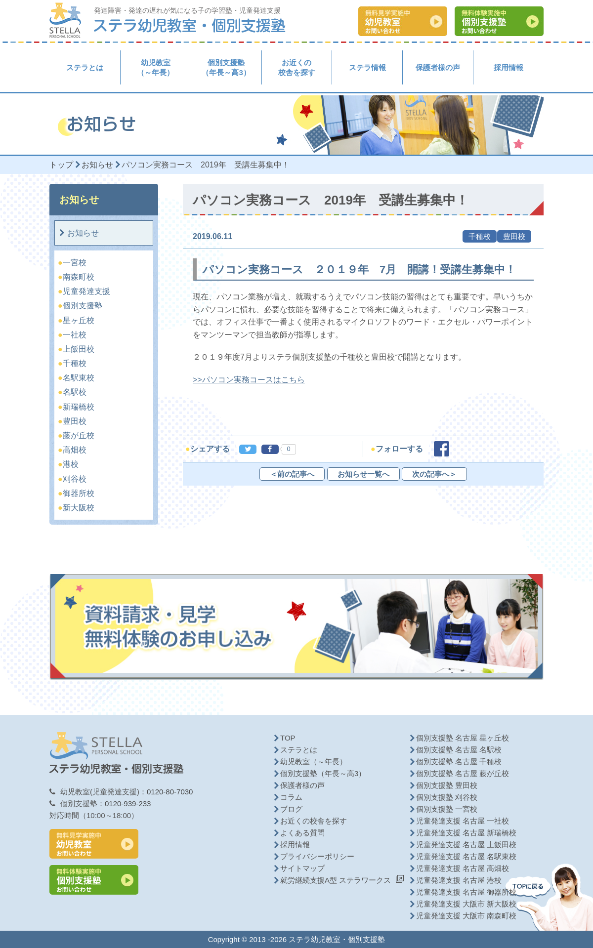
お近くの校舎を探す (296, 67)
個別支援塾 (82, 305)
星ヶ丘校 (78, 320)
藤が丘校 (78, 435)
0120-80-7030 (170, 791)
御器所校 (78, 493)
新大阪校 (78, 507)
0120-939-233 (128, 803)
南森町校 (78, 277)
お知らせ (83, 233)
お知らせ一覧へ (363, 474)
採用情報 (508, 67)
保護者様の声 (438, 67)
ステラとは (84, 67)
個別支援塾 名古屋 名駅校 (459, 749)
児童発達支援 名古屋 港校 (459, 880)
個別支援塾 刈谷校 (446, 797)
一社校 (74, 334)
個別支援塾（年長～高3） (226, 67)
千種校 (74, 363)
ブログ (291, 809)
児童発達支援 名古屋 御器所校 (466, 892)
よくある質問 (302, 832)
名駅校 (74, 392)
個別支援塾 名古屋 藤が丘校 (462, 773)
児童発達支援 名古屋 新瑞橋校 (466, 832)
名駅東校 (78, 377)
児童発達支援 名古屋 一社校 (462, 821)
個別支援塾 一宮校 (446, 809)
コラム (291, 797)
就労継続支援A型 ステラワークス (335, 880)
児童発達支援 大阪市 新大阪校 (466, 904)
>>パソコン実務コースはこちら (249, 379)
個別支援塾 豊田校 (446, 785)
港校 (71, 464)
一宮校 (74, 262)
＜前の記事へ (292, 474)
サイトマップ (302, 868)
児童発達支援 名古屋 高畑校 (462, 868)
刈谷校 (74, 479)
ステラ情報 (367, 67)
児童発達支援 (86, 291)
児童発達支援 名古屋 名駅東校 (466, 856)
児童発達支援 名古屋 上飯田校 (466, 844)
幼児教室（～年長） (155, 67)
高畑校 (74, 450)
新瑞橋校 (78, 407)
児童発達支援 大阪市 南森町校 (466, 915)
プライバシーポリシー (317, 856)
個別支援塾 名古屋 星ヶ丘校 (462, 738)
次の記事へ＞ (434, 474)
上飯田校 (78, 349)
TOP (288, 738)
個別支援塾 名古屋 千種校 (459, 761)
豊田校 (74, 421)
